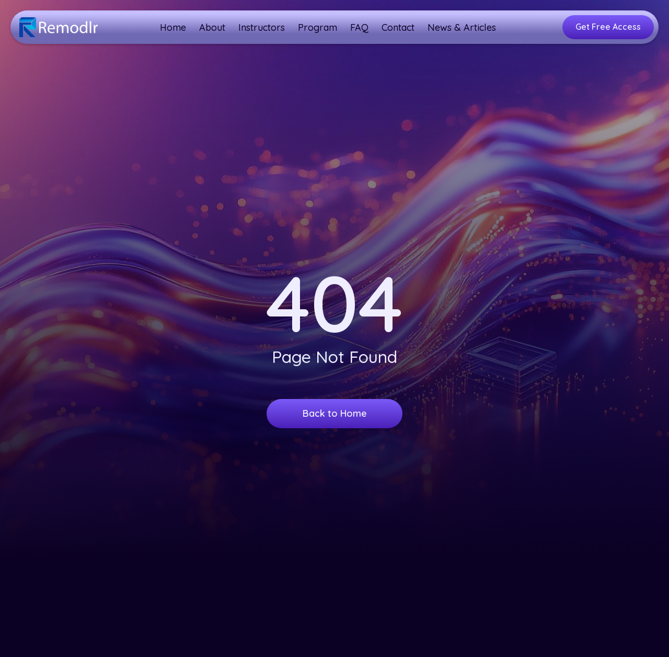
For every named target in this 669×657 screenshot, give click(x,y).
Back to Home (335, 413)
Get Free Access (608, 26)
